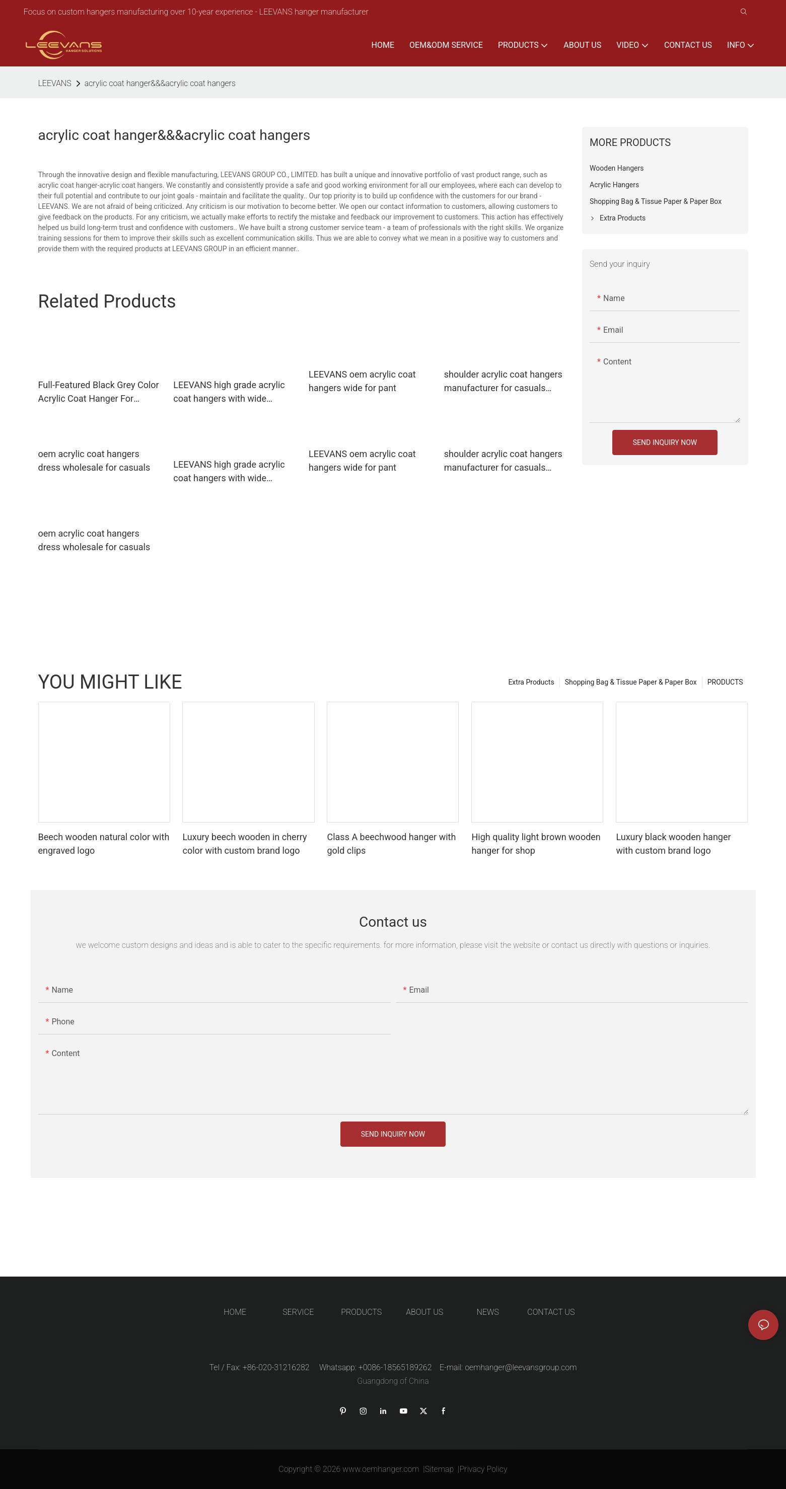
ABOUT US (424, 1312)
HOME (235, 1312)
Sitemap (439, 1469)
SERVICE (298, 1312)
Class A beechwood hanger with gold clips (391, 844)
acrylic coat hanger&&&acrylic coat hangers (160, 83)
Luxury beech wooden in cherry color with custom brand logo (244, 844)
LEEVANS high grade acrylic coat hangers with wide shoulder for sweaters (228, 392)
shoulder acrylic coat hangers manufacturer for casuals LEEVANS (503, 382)
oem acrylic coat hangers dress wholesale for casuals (94, 461)
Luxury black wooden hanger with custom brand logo (673, 844)
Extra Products (531, 682)
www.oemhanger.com (380, 1469)
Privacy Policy (483, 1469)
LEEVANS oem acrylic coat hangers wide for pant (362, 381)
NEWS (488, 1312)
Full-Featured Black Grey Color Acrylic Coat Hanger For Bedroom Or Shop (98, 392)
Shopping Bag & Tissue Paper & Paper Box (631, 682)
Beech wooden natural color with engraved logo (104, 844)
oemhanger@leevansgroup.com (521, 1367)
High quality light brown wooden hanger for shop (535, 844)
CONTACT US (551, 1312)
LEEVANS (55, 83)
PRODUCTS (725, 682)
